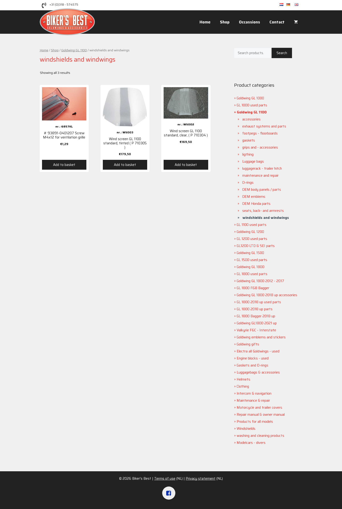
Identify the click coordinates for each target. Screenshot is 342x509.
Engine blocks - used (253, 358)
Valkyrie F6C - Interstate (256, 330)
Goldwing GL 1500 (250, 253)
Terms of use (164, 478)
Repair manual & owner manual (261, 414)
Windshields (246, 428)
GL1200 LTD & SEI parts (256, 246)
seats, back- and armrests (263, 210)
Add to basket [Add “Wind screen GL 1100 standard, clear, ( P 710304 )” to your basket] (186, 165)
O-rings (248, 182)
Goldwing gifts (248, 344)
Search (282, 53)
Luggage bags (253, 161)
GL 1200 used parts (252, 239)
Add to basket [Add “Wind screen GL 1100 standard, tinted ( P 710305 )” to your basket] (125, 165)
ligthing (248, 154)
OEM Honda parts (256, 203)
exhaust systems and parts (264, 126)
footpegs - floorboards (260, 133)
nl (283, 4)
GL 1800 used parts (252, 274)
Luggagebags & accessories (258, 372)
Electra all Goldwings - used (258, 351)
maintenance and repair (260, 175)
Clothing (243, 386)
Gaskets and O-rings (252, 365)
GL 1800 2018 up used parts (259, 302)
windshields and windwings (265, 218)
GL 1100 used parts (251, 225)
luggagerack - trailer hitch (262, 168)
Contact (276, 22)
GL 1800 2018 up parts (255, 309)
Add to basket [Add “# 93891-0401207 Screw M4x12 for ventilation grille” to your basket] (64, 165)
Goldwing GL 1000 (250, 98)
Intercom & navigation (254, 393)
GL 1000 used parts (252, 105)
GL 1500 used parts (252, 260)
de (290, 4)
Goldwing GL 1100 (74, 50)
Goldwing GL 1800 (250, 267)
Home (205, 22)
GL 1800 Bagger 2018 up (256, 316)
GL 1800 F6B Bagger (253, 288)
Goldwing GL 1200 (250, 232)
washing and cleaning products (260, 435)
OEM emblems (253, 196)
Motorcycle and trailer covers (259, 407)
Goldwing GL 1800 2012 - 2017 (260, 281)
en (299, 4)
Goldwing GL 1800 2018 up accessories (267, 295)
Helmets (243, 379)
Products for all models (255, 421)
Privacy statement (200, 478)
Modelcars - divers (251, 442)
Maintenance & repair (253, 400)
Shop (225, 22)
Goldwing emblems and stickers (261, 337)
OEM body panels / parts (261, 189)
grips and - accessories (260, 147)
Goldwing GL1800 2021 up (257, 323)
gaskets (248, 140)
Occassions (249, 22)
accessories (251, 119)
